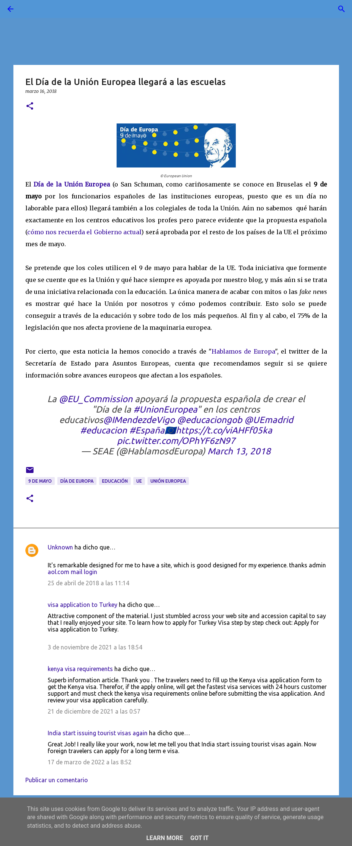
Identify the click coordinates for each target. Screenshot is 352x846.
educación (115, 481)
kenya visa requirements (80, 668)
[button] (29, 106)
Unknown (60, 547)
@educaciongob (209, 420)
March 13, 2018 (239, 451)
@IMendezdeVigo (139, 420)
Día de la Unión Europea (72, 184)
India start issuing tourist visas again (98, 733)
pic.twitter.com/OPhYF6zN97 (176, 441)
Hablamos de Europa (243, 351)
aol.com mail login (72, 571)
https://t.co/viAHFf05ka (224, 430)
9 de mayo (40, 481)
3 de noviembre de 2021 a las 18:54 (95, 647)
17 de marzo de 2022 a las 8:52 (89, 762)
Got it (199, 838)
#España (147, 430)
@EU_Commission (96, 399)
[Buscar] (31, 9)
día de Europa (76, 481)
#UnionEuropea (165, 409)
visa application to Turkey (82, 604)
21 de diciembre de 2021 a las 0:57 (94, 711)
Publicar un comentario (56, 780)
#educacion (103, 430)
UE (139, 481)
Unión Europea (168, 481)
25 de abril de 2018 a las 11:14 (88, 583)
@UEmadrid (268, 420)
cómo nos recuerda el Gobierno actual (84, 232)
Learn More (164, 838)
